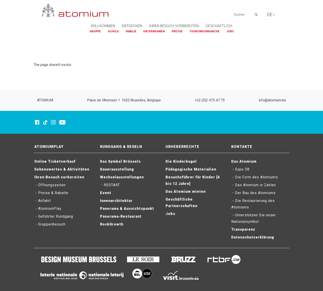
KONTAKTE (241, 146)
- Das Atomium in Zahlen (253, 185)
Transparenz (243, 229)
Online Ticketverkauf (55, 161)
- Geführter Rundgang (53, 216)
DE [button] (271, 14)
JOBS (230, 31)
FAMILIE (131, 31)
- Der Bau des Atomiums (253, 193)
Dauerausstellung (117, 169)
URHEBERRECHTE (182, 146)
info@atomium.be (272, 100)
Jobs (170, 214)
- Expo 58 (240, 169)
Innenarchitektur (116, 201)
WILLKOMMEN (103, 26)
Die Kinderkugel (181, 161)
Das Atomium (244, 161)
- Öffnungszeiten (50, 185)
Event (105, 193)
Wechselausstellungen (122, 177)
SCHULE (113, 31)
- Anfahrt (42, 201)
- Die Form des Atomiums (254, 177)
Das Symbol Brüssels (120, 161)
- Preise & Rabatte (51, 193)
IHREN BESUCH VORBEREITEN (174, 26)
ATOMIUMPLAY (48, 146)
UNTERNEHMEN (154, 31)
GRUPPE (95, 31)
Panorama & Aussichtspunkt (127, 208)
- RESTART (110, 185)
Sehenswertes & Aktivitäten (61, 169)
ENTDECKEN (132, 26)
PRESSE (177, 31)
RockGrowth (111, 224)
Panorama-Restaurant (121, 216)
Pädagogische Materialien (191, 169)
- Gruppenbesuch (49, 224)
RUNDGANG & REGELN (121, 146)
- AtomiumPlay (47, 208)
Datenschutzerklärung (252, 237)
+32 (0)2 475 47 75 (210, 100)
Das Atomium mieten (186, 191)
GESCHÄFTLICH (218, 26)
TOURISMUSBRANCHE (204, 31)
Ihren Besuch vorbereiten (59, 177)
